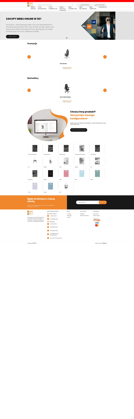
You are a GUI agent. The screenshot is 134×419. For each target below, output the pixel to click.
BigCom (105, 243)
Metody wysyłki (96, 215)
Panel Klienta (96, 213)
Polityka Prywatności (84, 215)
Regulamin (82, 213)
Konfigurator (103, 7)
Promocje (69, 213)
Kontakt (68, 217)
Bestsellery (69, 215)
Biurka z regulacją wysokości (63, 8)
